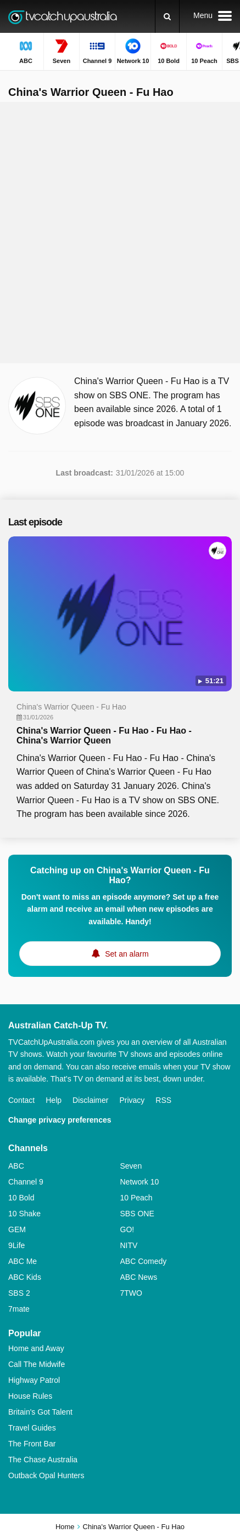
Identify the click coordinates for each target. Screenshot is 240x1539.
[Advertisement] (120, 232)
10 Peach (136, 1197)
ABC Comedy (143, 1261)
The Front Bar (31, 1443)
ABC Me (22, 1261)
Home (65, 1527)
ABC (16, 1166)
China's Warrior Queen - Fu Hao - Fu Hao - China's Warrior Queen (104, 735)
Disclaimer (90, 1100)
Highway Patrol (34, 1380)
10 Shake (24, 1213)
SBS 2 (19, 1293)
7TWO (131, 1293)
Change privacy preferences (59, 1119)
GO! (127, 1229)
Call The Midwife (36, 1364)
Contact (21, 1100)
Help (54, 1100)
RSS (163, 1100)
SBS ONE (137, 1213)
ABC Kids (24, 1277)
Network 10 (139, 1181)
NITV (129, 1245)
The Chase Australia (42, 1459)
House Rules (30, 1396)
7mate (19, 1309)
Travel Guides (32, 1427)
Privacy (131, 1100)
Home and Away (36, 1348)
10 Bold (21, 1197)
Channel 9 (25, 1181)
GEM (17, 1229)
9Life (16, 1245)
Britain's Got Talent (40, 1412)
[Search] (167, 16)
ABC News (139, 1277)
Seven (131, 1166)
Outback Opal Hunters (46, 1475)
